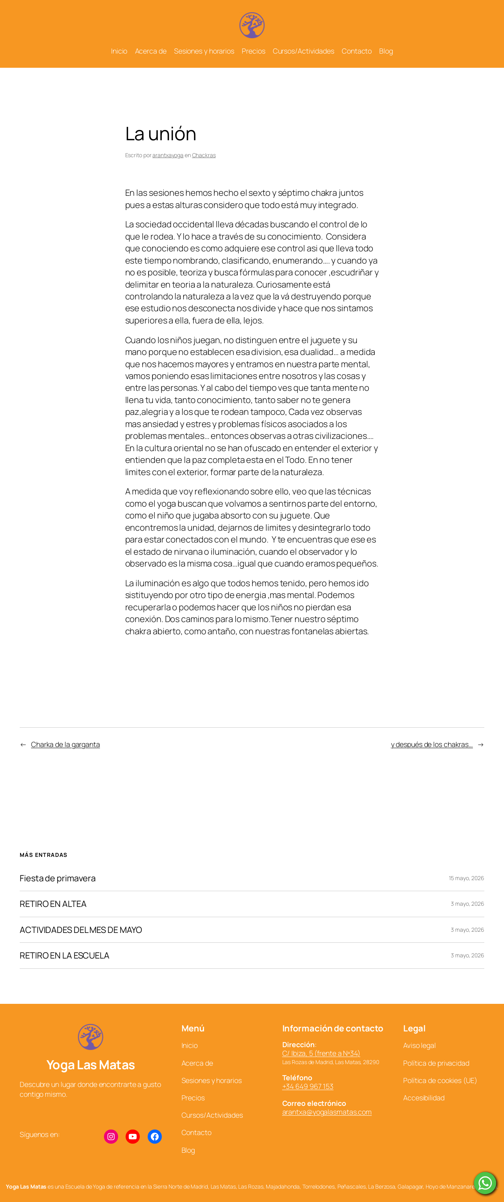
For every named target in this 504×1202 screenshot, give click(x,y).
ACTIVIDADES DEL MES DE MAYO (81, 929)
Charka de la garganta (65, 744)
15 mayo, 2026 (466, 878)
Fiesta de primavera (58, 878)
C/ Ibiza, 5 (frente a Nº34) (321, 1053)
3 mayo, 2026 (467, 903)
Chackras (204, 155)
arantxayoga (167, 155)
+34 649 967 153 (308, 1086)
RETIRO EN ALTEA (53, 903)
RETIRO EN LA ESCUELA (64, 955)
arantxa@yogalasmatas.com (327, 1112)
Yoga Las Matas (90, 1064)
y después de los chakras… (432, 744)
